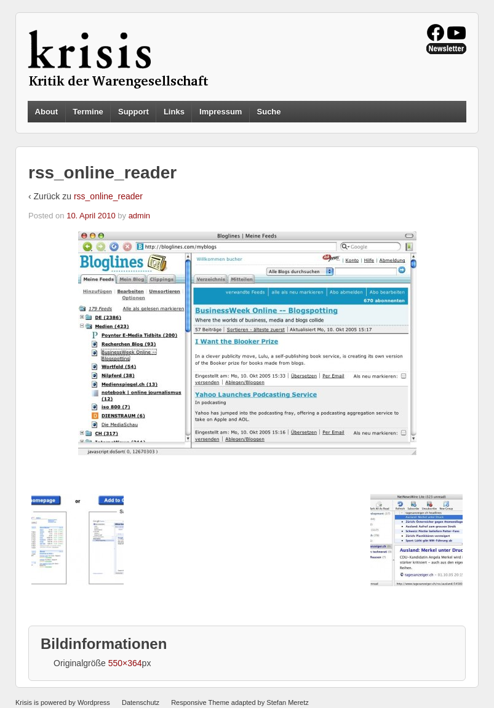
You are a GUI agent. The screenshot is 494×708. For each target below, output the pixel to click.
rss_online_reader (108, 196)
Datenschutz (140, 702)
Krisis (23, 702)
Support (133, 111)
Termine (88, 111)
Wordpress (94, 702)
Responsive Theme (200, 702)
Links (174, 111)
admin (139, 215)
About (46, 111)
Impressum (220, 111)
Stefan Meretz (287, 702)
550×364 (125, 663)
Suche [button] (269, 112)
